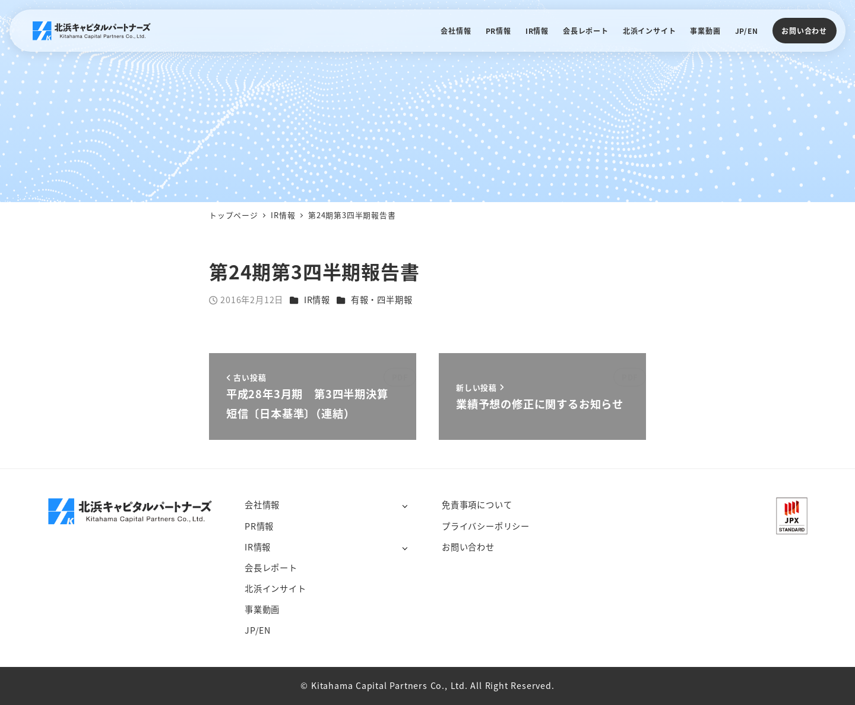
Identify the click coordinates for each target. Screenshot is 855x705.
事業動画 (262, 609)
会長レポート (271, 568)
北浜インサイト (275, 588)
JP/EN (258, 630)
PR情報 (259, 526)
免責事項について (477, 505)
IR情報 (317, 300)
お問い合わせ (804, 31)
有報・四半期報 (382, 300)
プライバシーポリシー (486, 526)
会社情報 (262, 505)
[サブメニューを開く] (404, 505)
